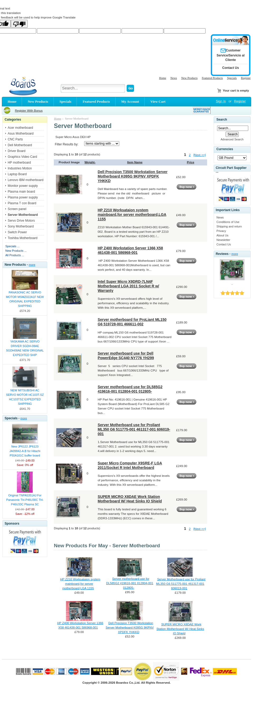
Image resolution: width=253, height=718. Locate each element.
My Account (130, 101)
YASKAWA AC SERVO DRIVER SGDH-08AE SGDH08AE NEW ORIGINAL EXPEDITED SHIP (25, 348)
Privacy (221, 230)
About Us (222, 235)
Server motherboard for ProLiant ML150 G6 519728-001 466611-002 (132, 321)
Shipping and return (229, 226)
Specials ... (12, 246)
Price (190, 162)
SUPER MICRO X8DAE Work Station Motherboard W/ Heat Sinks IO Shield (130, 498)
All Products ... (14, 255)
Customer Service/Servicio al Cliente (231, 55)
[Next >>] (199, 154)
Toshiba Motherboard (22, 238)
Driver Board (16, 151)
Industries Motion (20, 168)
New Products (189, 77)
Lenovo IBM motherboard (25, 180)
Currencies (224, 149)
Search (221, 119)
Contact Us (224, 244)
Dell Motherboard (20, 145)
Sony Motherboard (21, 226)
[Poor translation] (19, 24)
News (173, 77)
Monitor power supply (23, 186)
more (32, 264)
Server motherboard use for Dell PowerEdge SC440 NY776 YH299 (126, 355)
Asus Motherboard (21, 133)
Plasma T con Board (22, 203)
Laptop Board (17, 174)
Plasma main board (21, 191)
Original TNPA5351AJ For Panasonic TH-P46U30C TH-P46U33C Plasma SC (25, 500)
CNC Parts (15, 139)
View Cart (157, 101)
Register (246, 77)
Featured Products (212, 77)
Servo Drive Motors (21, 220)
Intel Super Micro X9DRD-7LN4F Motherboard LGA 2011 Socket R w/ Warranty (128, 286)
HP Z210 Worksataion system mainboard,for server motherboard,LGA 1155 (132, 214)
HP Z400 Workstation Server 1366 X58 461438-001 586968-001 (130, 250)
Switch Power (17, 232)
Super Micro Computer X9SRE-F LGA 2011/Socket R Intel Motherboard (130, 465)
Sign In (221, 101)
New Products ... (16, 250)
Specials (232, 77)
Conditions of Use (228, 222)
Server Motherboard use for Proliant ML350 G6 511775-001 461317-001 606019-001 (134, 429)
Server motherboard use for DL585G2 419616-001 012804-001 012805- (130, 389)
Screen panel (17, 209)
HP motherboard (19, 162)
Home (162, 77)
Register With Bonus (28, 110)
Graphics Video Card (22, 157)
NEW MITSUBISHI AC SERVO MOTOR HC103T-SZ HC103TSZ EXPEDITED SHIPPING (25, 397)
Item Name (134, 162)
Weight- (90, 162)
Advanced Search (232, 139)
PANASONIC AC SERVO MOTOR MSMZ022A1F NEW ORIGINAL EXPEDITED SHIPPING (25, 299)
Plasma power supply (23, 197)
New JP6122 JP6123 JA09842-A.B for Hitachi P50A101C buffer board (24, 451)
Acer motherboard (20, 128)
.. (232, 283)
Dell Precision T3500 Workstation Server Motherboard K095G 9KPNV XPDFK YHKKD (133, 176)
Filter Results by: (66, 144)
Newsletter (223, 239)
